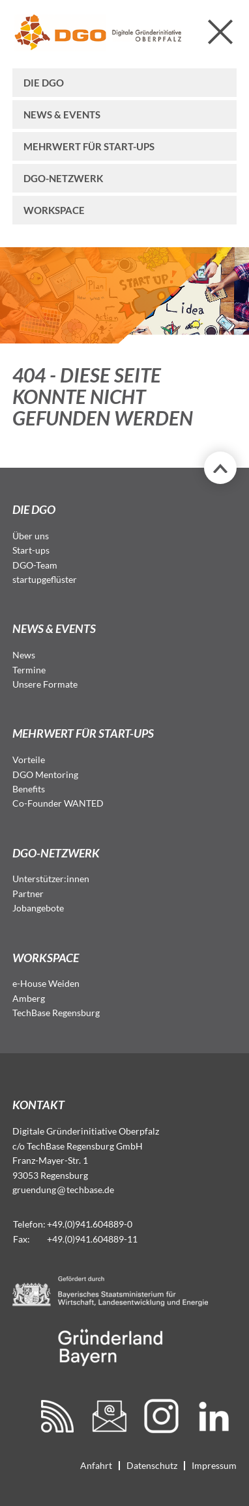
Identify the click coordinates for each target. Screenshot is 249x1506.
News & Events (61, 114)
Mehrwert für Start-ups (88, 146)
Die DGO (43, 82)
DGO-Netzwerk (63, 178)
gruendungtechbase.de (63, 1189)
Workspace (54, 210)
